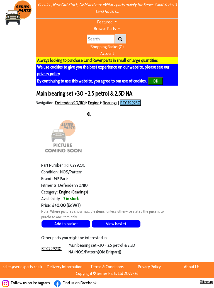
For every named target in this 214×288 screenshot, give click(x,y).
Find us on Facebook (75, 282)
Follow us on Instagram (26, 282)
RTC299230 (130, 102)
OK (155, 81)
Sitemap (206, 281)
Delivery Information (64, 266)
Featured (105, 22)
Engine (93, 102)
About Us (192, 266)
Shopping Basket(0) (107, 46)
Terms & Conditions (107, 266)
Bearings (110, 102)
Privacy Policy (149, 266)
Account (107, 53)
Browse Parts (105, 28)
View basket (116, 223)
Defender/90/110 (70, 102)
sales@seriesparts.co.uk (22, 266)
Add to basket (66, 223)
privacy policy (48, 73)
